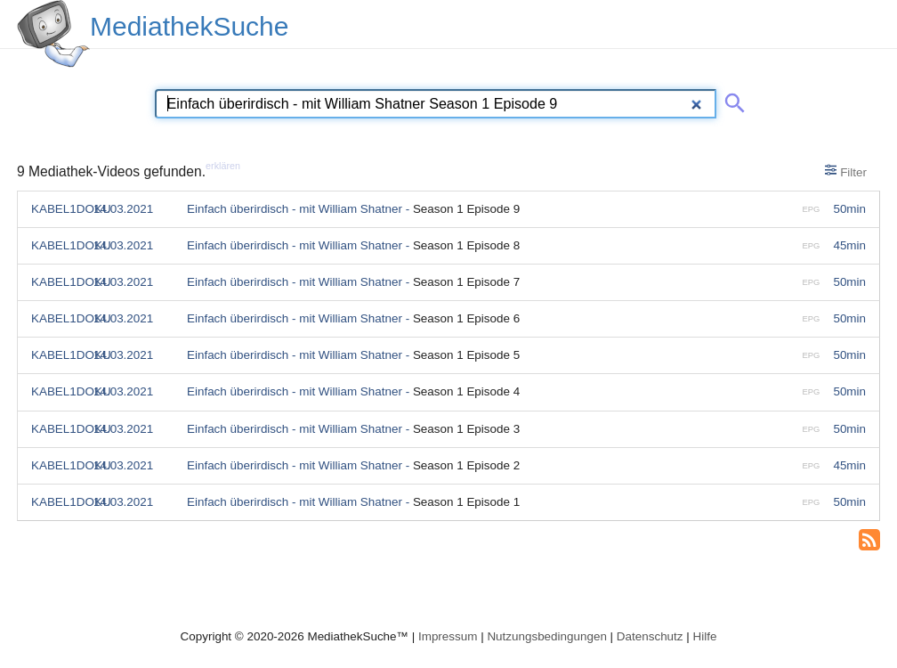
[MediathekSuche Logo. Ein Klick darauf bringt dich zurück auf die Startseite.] (53, 34)
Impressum (447, 636)
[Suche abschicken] (731, 99)
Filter (846, 171)
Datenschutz (650, 636)
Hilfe (705, 636)
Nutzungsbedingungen (547, 636)
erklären (223, 165)
